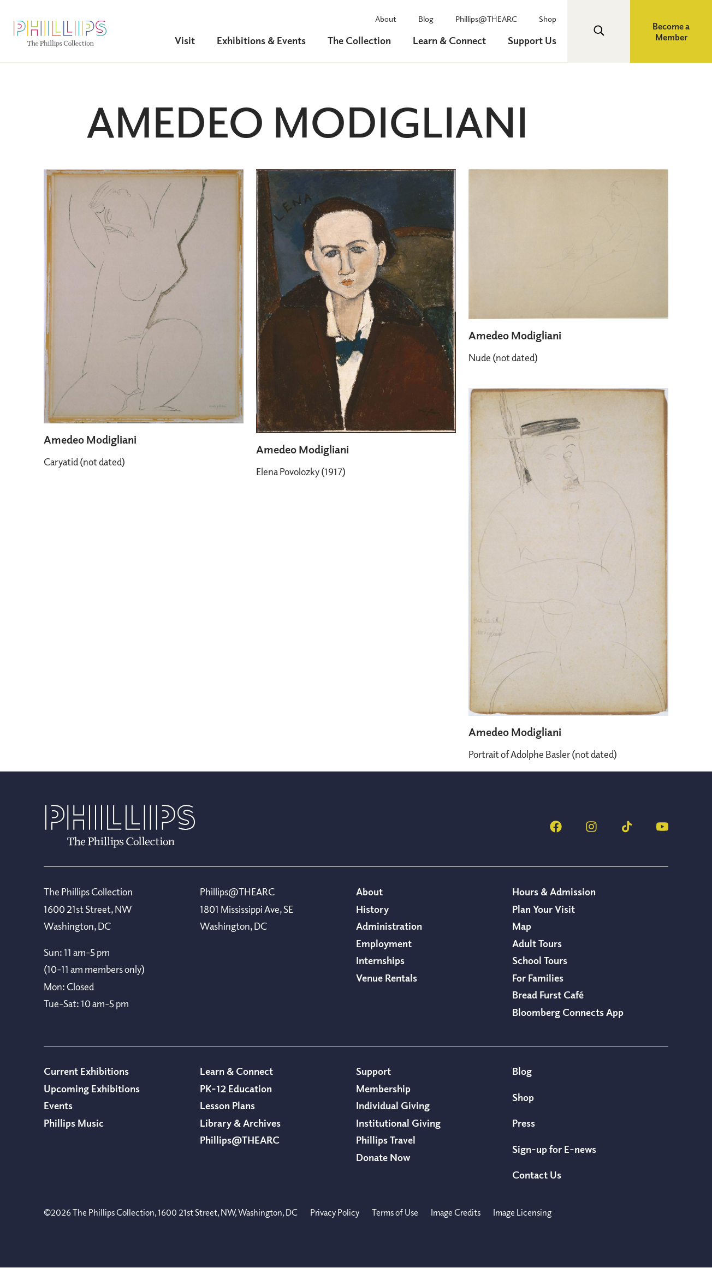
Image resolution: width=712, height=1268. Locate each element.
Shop (547, 18)
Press (523, 1123)
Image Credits (455, 1212)
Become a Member (671, 32)
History (372, 909)
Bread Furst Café (548, 995)
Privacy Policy (334, 1212)
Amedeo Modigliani (90, 439)
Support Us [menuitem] (532, 40)
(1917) (301, 471)
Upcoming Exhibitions (92, 1088)
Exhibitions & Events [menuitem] (261, 40)
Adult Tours (537, 943)
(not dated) (84, 462)
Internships (380, 960)
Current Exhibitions (86, 1071)
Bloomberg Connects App (568, 1012)
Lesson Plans (227, 1105)
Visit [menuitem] (185, 40)
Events (58, 1105)
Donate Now (383, 1157)
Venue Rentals (386, 978)
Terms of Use (395, 1212)
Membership (383, 1088)
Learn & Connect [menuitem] (449, 40)
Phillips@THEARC (486, 18)
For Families (537, 978)
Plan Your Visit (543, 909)
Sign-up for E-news (554, 1149)
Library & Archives (240, 1123)
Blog (426, 18)
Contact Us (536, 1175)
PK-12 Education (236, 1088)
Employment (384, 943)
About (385, 18)
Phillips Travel (386, 1140)
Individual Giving (393, 1105)
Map (521, 926)
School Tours (539, 960)
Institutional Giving (398, 1123)
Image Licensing (522, 1212)
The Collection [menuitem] (359, 40)
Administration (389, 926)
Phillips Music (74, 1123)
